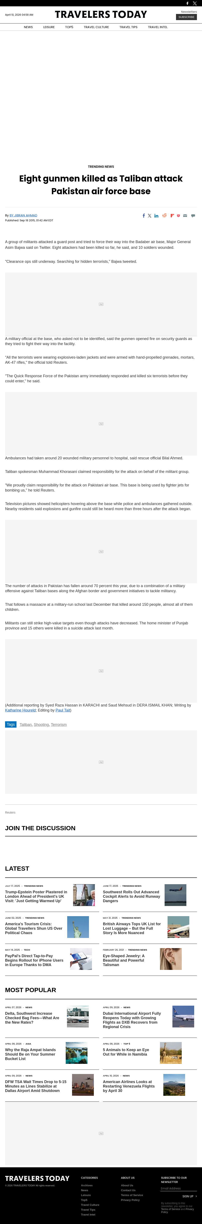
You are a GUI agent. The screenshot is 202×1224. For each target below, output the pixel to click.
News (28, 1007)
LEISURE (49, 27)
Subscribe (186, 17)
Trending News (101, 166)
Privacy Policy (130, 1200)
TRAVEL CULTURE (96, 27)
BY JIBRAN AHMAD (23, 215)
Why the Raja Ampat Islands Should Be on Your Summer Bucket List (30, 1054)
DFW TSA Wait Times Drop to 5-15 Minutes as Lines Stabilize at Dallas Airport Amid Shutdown (35, 1086)
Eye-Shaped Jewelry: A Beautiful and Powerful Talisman (124, 960)
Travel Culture (90, 1204)
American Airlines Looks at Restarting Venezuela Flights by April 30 (129, 1086)
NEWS (28, 27)
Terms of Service (132, 1195)
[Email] (185, 215)
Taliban (26, 725)
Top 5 (126, 1043)
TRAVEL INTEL (158, 27)
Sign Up (188, 1196)
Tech (27, 949)
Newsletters (189, 12)
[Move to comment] (193, 215)
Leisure (86, 1195)
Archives (87, 1185)
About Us (127, 1185)
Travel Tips (88, 1209)
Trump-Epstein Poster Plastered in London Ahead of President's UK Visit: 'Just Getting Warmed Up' (36, 896)
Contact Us (128, 1190)
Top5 (84, 1200)
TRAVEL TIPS (129, 27)
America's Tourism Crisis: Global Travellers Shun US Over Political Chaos (33, 928)
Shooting (41, 725)
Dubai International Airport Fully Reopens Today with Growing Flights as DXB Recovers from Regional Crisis (132, 1020)
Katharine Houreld (20, 710)
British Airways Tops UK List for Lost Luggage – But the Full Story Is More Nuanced (132, 928)
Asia (28, 1043)
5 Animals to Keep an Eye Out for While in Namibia (126, 1052)
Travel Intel (88, 1214)
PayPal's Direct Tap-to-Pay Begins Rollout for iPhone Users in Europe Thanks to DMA (34, 960)
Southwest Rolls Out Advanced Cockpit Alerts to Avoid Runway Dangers (131, 896)
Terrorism (59, 725)
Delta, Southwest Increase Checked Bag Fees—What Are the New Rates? (32, 1017)
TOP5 (69, 27)
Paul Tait (63, 710)
